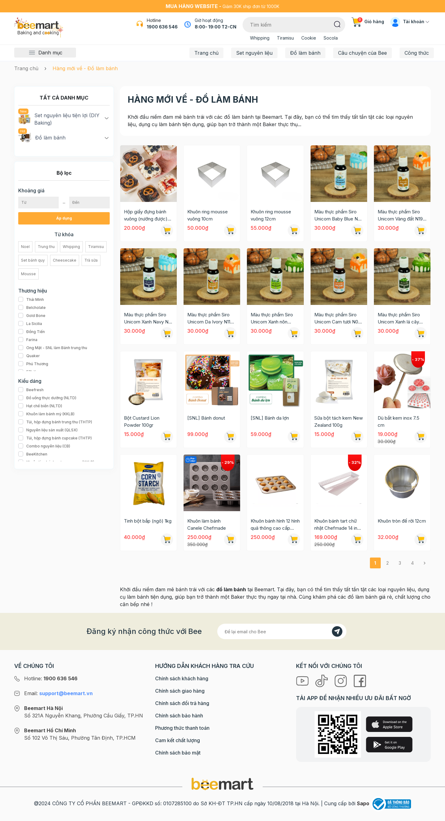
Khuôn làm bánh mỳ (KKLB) (46, 414)
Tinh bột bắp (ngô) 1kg (148, 521)
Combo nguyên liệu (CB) (44, 446)
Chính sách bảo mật (178, 753)
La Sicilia (30, 324)
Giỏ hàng (367, 21)
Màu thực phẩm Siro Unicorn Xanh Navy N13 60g (148, 318)
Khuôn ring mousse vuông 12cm (271, 215)
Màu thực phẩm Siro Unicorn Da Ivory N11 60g (208, 318)
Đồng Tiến (31, 332)
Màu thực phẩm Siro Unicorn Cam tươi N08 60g (337, 318)
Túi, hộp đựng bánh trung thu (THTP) (55, 422)
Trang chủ (206, 53)
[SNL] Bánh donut (206, 418)
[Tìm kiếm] (337, 24)
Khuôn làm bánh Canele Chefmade (206, 524)
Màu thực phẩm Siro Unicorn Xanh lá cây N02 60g (399, 318)
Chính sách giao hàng (180, 691)
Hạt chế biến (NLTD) (40, 406)
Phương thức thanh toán (182, 728)
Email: (58, 693)
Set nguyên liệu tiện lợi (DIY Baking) (59, 119)
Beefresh (31, 390)
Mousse (28, 274)
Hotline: (51, 678)
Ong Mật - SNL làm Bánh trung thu (52, 348)
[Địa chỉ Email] (281, 631)
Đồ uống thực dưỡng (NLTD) (47, 398)
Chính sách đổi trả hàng (182, 703)
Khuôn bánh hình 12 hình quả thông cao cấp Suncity (275, 525)
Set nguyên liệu (254, 53)
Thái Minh (31, 299)
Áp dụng (64, 218)
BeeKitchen (32, 454)
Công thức (417, 53)
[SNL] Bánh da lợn (270, 418)
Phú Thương (33, 364)
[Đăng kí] (337, 631)
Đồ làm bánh (305, 53)
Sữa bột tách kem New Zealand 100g (338, 421)
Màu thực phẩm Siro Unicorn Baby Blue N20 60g (338, 215)
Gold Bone (31, 316)
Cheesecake (64, 260)
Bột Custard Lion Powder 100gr (141, 421)
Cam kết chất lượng (177, 740)
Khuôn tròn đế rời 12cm (402, 521)
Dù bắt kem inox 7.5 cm (398, 421)
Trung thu (46, 246)
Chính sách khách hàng (181, 678)
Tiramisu (285, 38)
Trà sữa (91, 260)
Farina (27, 340)
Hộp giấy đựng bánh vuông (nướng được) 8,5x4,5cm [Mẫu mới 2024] (146, 215)
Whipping (259, 38)
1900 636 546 (162, 26)
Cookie (308, 38)
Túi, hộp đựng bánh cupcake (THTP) (55, 438)
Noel (25, 246)
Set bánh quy (33, 260)
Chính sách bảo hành (179, 715)
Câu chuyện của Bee (362, 53)
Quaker (29, 356)
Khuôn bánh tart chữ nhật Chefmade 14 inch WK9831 (338, 525)
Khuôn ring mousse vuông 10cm (207, 215)
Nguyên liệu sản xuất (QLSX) (48, 430)
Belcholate (32, 307)
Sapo (363, 803)
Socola (331, 38)
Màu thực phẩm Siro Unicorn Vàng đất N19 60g (400, 215)
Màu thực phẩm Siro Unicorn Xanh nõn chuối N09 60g (272, 318)
